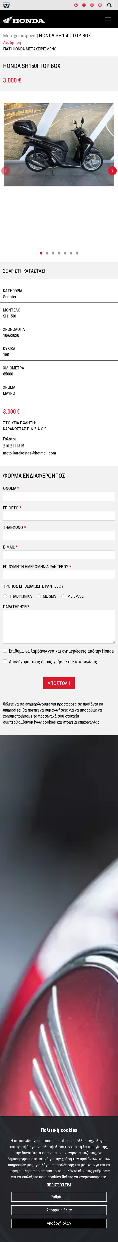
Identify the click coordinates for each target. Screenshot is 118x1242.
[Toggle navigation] (108, 19)
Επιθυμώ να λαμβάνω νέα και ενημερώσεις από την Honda (61, 651)
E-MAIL (10, 547)
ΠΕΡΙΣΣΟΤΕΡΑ (59, 1185)
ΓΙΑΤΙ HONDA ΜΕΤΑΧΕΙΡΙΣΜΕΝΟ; (30, 49)
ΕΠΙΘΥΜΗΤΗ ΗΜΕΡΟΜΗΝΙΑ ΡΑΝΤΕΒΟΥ (37, 566)
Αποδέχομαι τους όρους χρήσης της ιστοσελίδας (53, 661)
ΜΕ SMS (49, 596)
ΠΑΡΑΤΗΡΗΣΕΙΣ (16, 606)
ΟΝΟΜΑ (11, 488)
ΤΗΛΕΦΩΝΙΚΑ (20, 596)
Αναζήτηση (12, 42)
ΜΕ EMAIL (75, 596)
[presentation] (5, 170)
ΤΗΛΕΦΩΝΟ (14, 527)
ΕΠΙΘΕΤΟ (12, 508)
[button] (41, 253)
